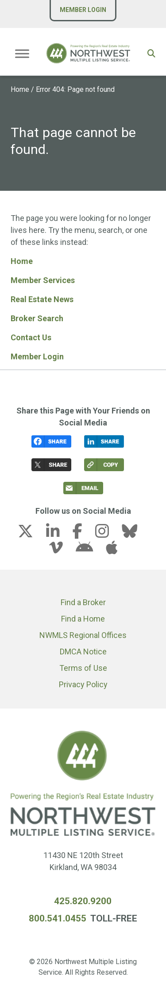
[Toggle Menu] (22, 53)
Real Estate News (42, 299)
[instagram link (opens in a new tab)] (107, 534)
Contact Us (31, 337)
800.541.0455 (57, 918)
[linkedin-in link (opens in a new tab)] (58, 534)
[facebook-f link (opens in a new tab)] (83, 534)
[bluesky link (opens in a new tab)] (135, 534)
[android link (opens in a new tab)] (90, 550)
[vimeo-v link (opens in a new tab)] (61, 550)
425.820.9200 (83, 901)
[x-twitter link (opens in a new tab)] (31, 534)
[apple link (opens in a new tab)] (111, 550)
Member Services (43, 280)
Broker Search (37, 318)
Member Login (83, 9)
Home (20, 89)
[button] (151, 53)
